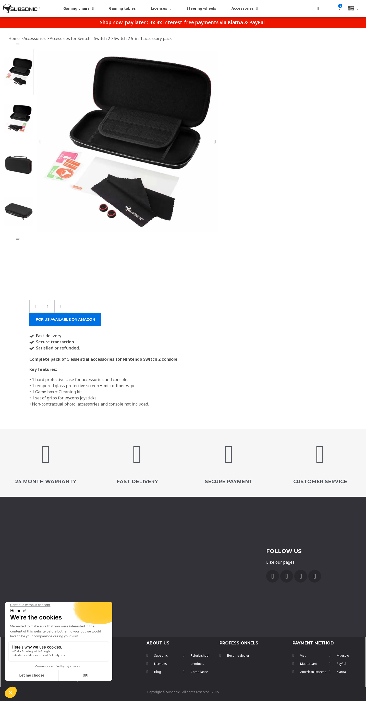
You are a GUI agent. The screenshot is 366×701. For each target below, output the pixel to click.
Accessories (244, 8)
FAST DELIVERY (137, 481)
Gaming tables (122, 8)
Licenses (161, 8)
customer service (320, 481)
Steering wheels (201, 8)
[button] (40, 141)
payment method (313, 643)
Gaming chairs (78, 8)
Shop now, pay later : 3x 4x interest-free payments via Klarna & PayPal (182, 22)
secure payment (229, 481)
